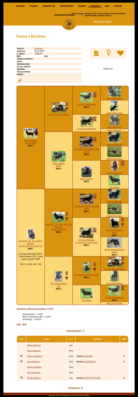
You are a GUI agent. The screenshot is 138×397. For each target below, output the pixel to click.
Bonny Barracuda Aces (114, 249)
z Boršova (38, 48)
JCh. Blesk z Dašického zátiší (86, 149)
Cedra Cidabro (58, 163)
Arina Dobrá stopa (114, 113)
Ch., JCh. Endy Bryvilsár (58, 114)
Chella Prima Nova (114, 159)
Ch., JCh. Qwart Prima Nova (86, 275)
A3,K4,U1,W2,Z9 (58, 229)
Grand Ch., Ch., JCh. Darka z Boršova (31, 242)
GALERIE (82, 6)
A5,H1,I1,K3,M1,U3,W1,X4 (30, 246)
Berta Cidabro (87, 179)
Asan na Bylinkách (114, 98)
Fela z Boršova (33, 361)
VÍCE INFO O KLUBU (102, 22)
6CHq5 (114, 252)
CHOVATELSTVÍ (66, 6)
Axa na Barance (114, 130)
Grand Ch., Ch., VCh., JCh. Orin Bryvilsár (58, 225)
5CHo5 (59, 166)
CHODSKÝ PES (49, 6)
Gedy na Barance (114, 144)
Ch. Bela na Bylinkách (86, 128)
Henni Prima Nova (114, 283)
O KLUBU (34, 6)
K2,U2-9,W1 (30, 143)
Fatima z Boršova (34, 356)
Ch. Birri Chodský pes (86, 104)
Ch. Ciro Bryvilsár (114, 173)
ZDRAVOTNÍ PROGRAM (64, 15)
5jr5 (58, 286)
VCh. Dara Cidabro (59, 283)
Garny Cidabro (30, 140)
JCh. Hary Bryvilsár (86, 240)
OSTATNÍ (118, 6)
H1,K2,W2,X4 (90, 361)
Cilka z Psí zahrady (114, 303)
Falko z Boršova (34, 345)
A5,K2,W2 (88, 356)
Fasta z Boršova (34, 350)
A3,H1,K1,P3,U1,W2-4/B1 (86, 242)
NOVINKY (20, 6)
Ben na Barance (114, 127)
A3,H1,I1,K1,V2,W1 (92, 378)
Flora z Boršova (33, 372)
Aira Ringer (114, 187)
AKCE (107, 6)
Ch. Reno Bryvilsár (114, 230)
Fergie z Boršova (34, 367)
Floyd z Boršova (34, 378)
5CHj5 (86, 151)
